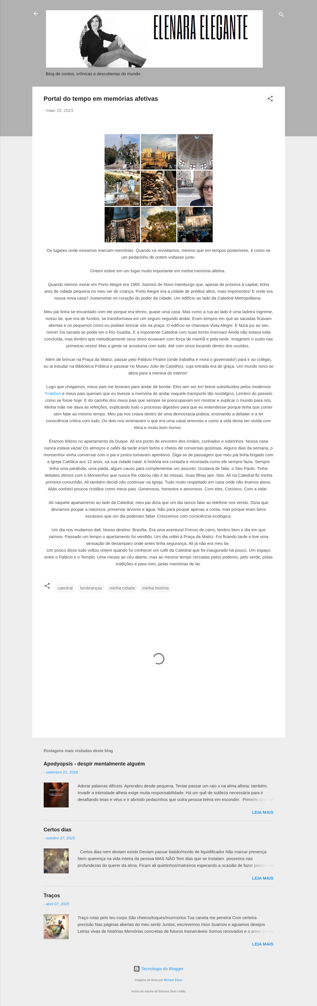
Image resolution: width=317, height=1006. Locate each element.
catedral (65, 587)
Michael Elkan (173, 980)
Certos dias (58, 830)
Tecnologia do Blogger (158, 968)
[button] (270, 99)
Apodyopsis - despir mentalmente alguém (94, 764)
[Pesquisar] (281, 15)
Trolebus (53, 393)
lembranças (91, 587)
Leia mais (262, 812)
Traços (52, 895)
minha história (155, 587)
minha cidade (122, 587)
